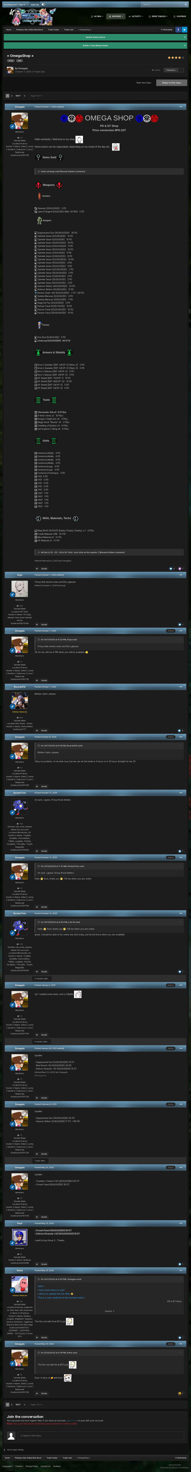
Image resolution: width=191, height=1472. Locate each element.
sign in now (72, 1420)
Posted (45, 107)
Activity (136, 16)
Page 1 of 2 (36, 96)
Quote (44, 569)
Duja (19, 575)
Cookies (57, 1466)
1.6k (20, 1301)
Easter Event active (95, 37)
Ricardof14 (20, 687)
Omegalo (20, 107)
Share (156, 70)
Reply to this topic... (31, 1435)
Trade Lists (39, 71)
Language (7, 1466)
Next (18, 96)
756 (20, 824)
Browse (116, 16)
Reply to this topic (171, 82)
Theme (19, 1466)
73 (19, 138)
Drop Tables (158, 16)
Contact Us (45, 1466)
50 (19, 1254)
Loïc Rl (71, 922)
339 (20, 606)
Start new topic (144, 82)
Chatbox (181, 16)
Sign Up (35, 4)
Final (19, 1223)
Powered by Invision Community (174, 1467)
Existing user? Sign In (16, 4)
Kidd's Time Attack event (95, 45)
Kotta (20, 1270)
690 (20, 717)
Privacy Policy (32, 1466)
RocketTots (19, 793)
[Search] (154, 4)
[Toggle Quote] (39, 639)
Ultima (98, 16)
